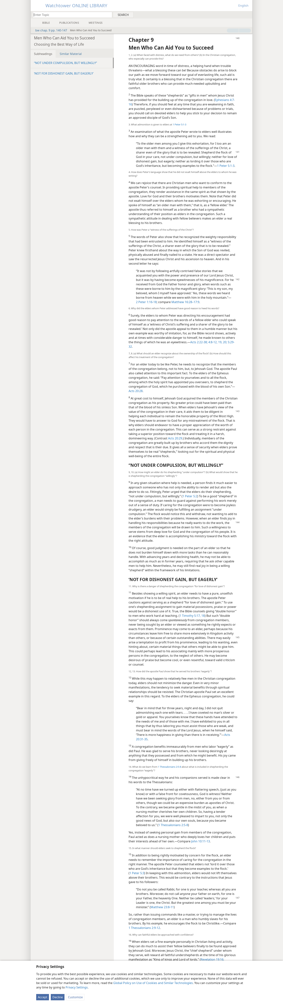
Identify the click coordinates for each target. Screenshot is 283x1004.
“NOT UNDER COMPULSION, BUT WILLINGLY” (65, 63)
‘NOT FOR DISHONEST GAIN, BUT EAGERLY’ (63, 73)
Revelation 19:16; (212, 959)
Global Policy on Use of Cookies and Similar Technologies (153, 983)
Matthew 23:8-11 (162, 907)
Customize (75, 997)
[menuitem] (248, 15)
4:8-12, (212, 342)
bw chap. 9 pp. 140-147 (49, 30)
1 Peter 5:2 (190, 496)
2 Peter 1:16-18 (146, 302)
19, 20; (222, 342)
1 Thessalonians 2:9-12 (144, 928)
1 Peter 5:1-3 (179, 124)
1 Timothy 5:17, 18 (192, 616)
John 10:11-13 (200, 841)
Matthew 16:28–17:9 (185, 302)
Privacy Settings (77, 987)
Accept (42, 997)
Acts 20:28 (136, 391)
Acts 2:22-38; (199, 342)
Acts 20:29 (175, 438)
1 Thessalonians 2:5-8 (169, 766)
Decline (57, 997)
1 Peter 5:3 (136, 873)
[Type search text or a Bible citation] (71, 14)
